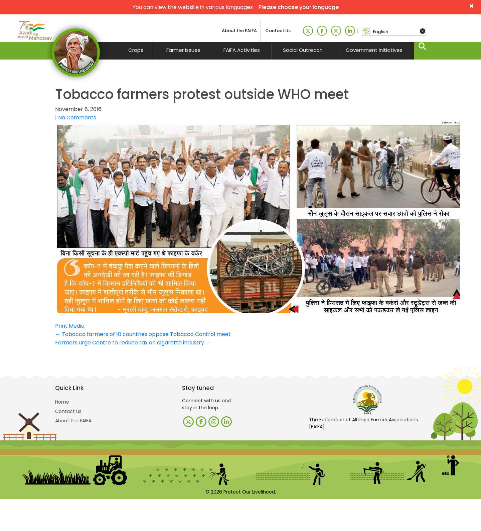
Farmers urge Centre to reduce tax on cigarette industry (133, 342)
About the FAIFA (239, 30)
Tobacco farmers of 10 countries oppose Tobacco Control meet (143, 334)
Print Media (70, 326)
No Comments (77, 117)
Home (62, 402)
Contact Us (278, 30)
